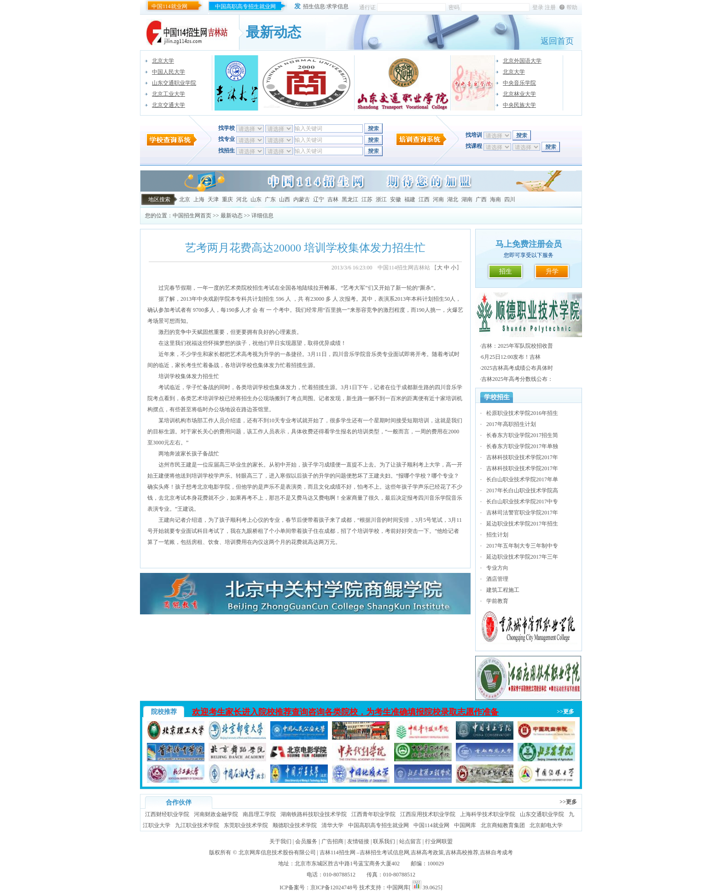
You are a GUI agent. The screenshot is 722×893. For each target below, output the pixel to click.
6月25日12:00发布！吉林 (511, 357)
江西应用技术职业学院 (427, 814)
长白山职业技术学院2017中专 (522, 501)
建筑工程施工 (502, 590)
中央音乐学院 (519, 83)
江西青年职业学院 (373, 814)
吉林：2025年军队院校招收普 (517, 346)
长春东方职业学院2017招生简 (522, 435)
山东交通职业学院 (174, 83)
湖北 (452, 199)
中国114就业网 (169, 6)
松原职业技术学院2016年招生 (522, 413)
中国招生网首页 (192, 215)
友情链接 (358, 841)
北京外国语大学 (522, 61)
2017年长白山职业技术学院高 (522, 490)
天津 (213, 199)
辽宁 (318, 199)
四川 (509, 199)
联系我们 (384, 841)
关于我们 (280, 841)
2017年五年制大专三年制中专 (522, 546)
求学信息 (337, 6)
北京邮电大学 (546, 825)
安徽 (395, 199)
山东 (256, 199)
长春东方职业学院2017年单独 (522, 446)
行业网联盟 (439, 841)
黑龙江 (350, 199)
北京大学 (163, 61)
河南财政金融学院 (216, 814)
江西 (424, 199)
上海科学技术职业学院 (487, 814)
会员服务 (306, 841)
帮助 (571, 7)
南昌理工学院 (259, 814)
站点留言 (410, 841)
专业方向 (497, 568)
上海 (198, 199)
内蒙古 (301, 199)
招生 (505, 271)
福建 (409, 199)
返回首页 (557, 41)
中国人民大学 (168, 72)
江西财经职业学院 (167, 814)
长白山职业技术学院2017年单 (522, 479)
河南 (438, 199)
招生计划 (497, 534)
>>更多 (565, 711)
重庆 (227, 199)
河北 (241, 199)
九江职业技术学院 (197, 825)
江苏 (367, 199)
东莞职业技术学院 (246, 825)
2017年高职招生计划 (511, 424)
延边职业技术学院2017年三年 (522, 557)
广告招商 (332, 841)
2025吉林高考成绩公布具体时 (517, 368)
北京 (184, 199)
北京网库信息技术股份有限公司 (277, 852)
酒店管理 (497, 579)
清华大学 (332, 825)
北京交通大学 (168, 105)
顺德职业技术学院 (295, 825)
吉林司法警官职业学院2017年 (522, 512)
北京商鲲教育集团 (503, 825)
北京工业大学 (168, 94)
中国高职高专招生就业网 (245, 6)
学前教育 (497, 601)
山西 (284, 199)
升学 (552, 271)
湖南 (466, 199)
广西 (481, 199)
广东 (270, 199)
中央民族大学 (519, 105)
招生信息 (314, 6)
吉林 (332, 199)
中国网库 (465, 825)
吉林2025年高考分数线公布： (517, 379)
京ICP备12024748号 (334, 887)
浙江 (381, 199)
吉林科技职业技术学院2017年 (522, 457)
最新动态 (232, 215)
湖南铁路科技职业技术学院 (313, 814)
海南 (495, 199)
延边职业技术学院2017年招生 (522, 523)
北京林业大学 (519, 94)
